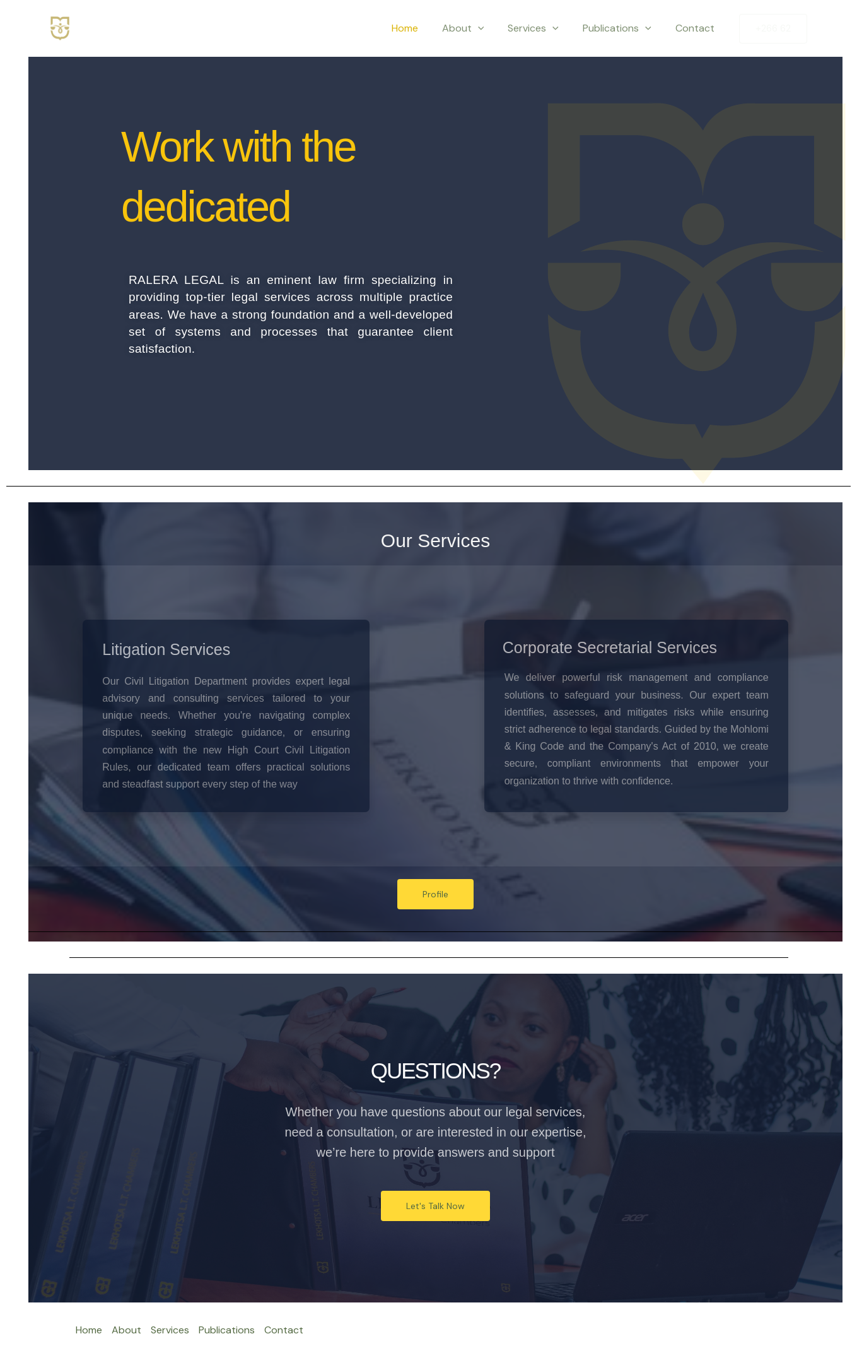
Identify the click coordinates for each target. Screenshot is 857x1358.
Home (422, 28)
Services (542, 28)
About (476, 28)
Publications (622, 28)
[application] (491, 28)
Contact (696, 28)
